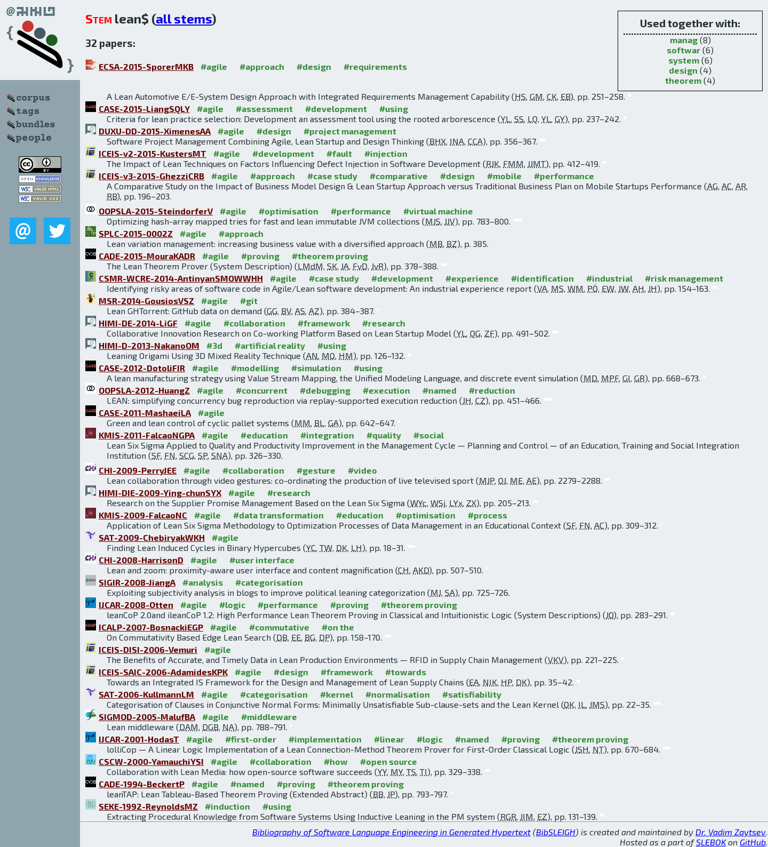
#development (336, 108)
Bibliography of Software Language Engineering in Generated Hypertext (391, 832)
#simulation (316, 368)
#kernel (336, 694)
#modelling (255, 368)
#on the (338, 627)
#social (428, 435)
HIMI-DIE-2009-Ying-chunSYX (160, 493)
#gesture (316, 470)
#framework (324, 323)
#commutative (279, 627)
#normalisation (397, 694)
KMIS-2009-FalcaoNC (143, 515)
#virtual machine (438, 211)
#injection (385, 153)
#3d (214, 345)
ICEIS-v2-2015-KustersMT (152, 153)
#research (383, 323)
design (683, 70)
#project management (349, 131)
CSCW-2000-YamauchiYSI (151, 761)
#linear (389, 739)
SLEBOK (711, 842)
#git (249, 300)
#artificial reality (270, 345)
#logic (232, 605)
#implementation (325, 739)
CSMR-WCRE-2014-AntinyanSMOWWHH (181, 278)
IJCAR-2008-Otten (136, 605)
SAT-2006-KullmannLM (146, 694)
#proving (260, 256)
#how (336, 761)
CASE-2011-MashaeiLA (145, 412)
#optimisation (288, 211)
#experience (472, 278)
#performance (564, 176)
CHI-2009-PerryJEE (138, 470)
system (683, 60)
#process (487, 515)
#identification (542, 278)
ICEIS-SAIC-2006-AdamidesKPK (163, 672)
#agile (214, 66)
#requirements (375, 66)
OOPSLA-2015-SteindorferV (156, 211)
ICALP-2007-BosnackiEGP (151, 627)
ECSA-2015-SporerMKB (146, 66)
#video (362, 470)
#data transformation (278, 515)
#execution (386, 390)
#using (393, 108)
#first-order (250, 739)
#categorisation (269, 582)
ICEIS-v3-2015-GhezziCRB (151, 176)
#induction (227, 806)
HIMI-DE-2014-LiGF (138, 323)
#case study (332, 176)
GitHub (753, 842)
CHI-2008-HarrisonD (141, 560)
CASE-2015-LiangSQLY (144, 108)
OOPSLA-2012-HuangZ (144, 390)
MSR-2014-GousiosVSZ (146, 300)
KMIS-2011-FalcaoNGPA (147, 435)
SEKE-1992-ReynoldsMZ (148, 806)
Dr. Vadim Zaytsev (730, 832)
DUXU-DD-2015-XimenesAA (155, 131)
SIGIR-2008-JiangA (137, 582)
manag (684, 40)
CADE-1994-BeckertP (142, 784)
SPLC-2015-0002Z (136, 233)
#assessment (264, 108)
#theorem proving (330, 256)
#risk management (684, 278)
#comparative (399, 176)
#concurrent (261, 390)
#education (264, 435)
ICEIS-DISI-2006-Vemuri (148, 649)
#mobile (504, 176)
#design (314, 66)
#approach (261, 66)
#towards (405, 672)
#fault (339, 153)
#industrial (609, 278)
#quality (383, 435)
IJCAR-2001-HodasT (139, 739)
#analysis (202, 582)
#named (439, 390)
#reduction (492, 390)
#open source (388, 761)
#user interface (261, 560)
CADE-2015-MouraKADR (147, 256)
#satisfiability (471, 694)
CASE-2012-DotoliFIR (142, 368)
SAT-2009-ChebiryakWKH (152, 537)
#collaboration (254, 323)
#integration (327, 435)
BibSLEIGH (555, 832)
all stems (184, 18)
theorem (683, 80)
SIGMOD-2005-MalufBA (147, 717)
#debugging (325, 390)
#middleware (269, 717)
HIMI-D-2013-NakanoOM (149, 345)
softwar (683, 50)
